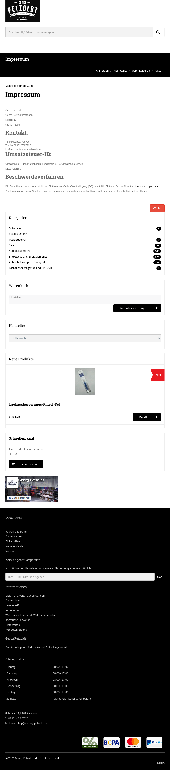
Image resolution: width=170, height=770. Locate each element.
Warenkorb (138, 70)
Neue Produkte (14, 546)
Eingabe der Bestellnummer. (26, 449)
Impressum (26, 86)
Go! (159, 577)
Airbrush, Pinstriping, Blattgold (27, 262)
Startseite (11, 86)
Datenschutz (12, 600)
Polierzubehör (17, 239)
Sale (11, 245)
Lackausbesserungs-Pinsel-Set (34, 404)
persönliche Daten (16, 531)
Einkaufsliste (12, 541)
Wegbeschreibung (16, 630)
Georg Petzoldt (24, 758)
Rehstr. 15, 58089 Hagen (21, 713)
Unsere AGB (12, 605)
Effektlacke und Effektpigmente (28, 256)
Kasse (158, 70)
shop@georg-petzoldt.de (32, 723)
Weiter (157, 208)
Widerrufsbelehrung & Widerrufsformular (30, 615)
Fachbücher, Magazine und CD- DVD (30, 268)
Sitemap (10, 551)
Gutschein (15, 228)
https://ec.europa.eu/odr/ (147, 186)
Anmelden (102, 70)
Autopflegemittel (19, 251)
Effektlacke (33, 647)
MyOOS (160, 763)
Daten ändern (13, 536)
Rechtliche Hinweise (17, 620)
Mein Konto (120, 70)
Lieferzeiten (12, 625)
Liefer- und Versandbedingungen (25, 595)
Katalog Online (18, 234)
